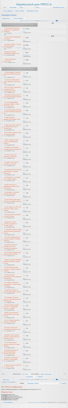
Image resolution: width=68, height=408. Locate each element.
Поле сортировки (42, 374)
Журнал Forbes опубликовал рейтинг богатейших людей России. (13, 261)
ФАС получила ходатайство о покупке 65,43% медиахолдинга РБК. (12, 89)
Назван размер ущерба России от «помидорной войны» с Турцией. (11, 306)
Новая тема (5, 18)
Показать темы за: (22, 374)
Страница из (44, 20)
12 (60, 20)
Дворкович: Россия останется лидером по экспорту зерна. (10, 223)
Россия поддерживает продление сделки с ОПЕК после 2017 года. (11, 104)
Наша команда (31, 402)
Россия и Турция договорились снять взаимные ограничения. (12, 276)
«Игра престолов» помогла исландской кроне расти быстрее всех (12, 126)
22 (66, 20)
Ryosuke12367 (26, 55)
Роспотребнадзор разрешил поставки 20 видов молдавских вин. (13, 111)
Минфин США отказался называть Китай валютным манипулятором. (11, 336)
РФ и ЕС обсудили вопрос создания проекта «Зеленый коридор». (12, 239)
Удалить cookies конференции (41, 402)
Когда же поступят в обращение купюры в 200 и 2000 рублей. (12, 186)
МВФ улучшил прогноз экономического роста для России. (11, 314)
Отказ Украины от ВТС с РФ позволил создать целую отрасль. (12, 208)
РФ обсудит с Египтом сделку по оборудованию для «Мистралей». (12, 299)
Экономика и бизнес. (9, 15)
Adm (5, 33)
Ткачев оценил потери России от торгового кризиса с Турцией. (12, 269)
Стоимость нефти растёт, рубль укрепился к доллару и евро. (12, 81)
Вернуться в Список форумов (9, 382)
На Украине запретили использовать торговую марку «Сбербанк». (12, 284)
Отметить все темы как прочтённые (27, 20)
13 (62, 20)
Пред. (3, 373)
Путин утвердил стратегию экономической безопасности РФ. (12, 74)
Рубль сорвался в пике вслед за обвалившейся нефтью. (11, 141)
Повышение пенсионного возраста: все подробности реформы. (12, 29)
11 (58, 20)
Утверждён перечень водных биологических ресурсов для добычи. (13, 231)
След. (65, 373)
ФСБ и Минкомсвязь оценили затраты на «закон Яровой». (12, 344)
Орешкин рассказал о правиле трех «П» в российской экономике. (11, 246)
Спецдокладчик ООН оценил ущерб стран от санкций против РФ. (13, 171)
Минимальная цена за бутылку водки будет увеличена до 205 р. (11, 351)
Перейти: (22, 383)
